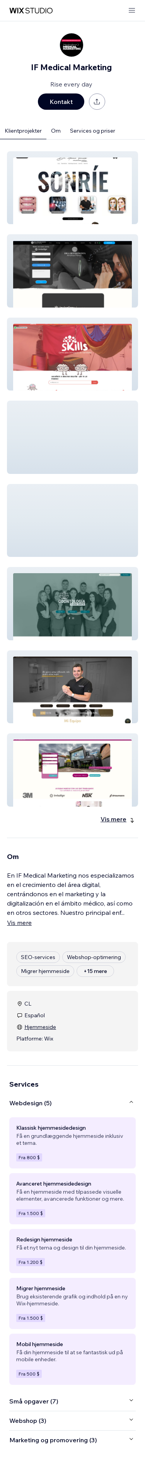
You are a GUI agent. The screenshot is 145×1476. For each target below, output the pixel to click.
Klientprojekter (23, 130)
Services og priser (92, 130)
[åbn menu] (131, 10)
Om (56, 130)
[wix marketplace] (31, 10)
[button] (72, 187)
